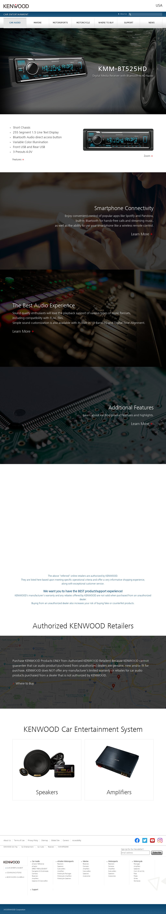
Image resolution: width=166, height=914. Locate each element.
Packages (137, 864)
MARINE (37, 23)
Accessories (86, 876)
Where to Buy (25, 683)
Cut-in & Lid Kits (139, 871)
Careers (66, 840)
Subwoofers (61, 869)
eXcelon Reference (38, 864)
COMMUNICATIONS (14, 873)
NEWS (151, 23)
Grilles (136, 878)
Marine (85, 861)
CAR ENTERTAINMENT (15, 868)
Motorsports (113, 861)
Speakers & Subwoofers (40, 881)
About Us (123, 14)
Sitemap (44, 840)
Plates (136, 876)
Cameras (35, 874)
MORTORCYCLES (83, 23)
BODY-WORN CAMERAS (15, 877)
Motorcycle (138, 861)
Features (16, 159)
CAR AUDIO (15, 23)
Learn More (140, 234)
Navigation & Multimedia (40, 871)
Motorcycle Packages (64, 874)
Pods (135, 874)
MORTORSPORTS (60, 23)
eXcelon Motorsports (65, 861)
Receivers (51, 847)
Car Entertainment (27, 847)
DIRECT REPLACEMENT (39, 869)
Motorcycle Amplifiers (64, 876)
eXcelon (34, 866)
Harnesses (137, 881)
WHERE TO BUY (105, 23)
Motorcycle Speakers (64, 878)
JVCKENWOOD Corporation (14, 909)
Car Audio (40, 847)
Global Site (55, 840)
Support (35, 889)
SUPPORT (128, 23)
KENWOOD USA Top (10, 847)
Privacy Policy (33, 840)
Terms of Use (19, 840)
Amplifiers (35, 878)
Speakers (60, 866)
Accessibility (76, 840)
